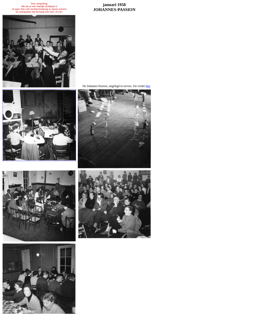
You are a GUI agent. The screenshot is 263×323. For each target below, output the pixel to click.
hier (148, 86)
